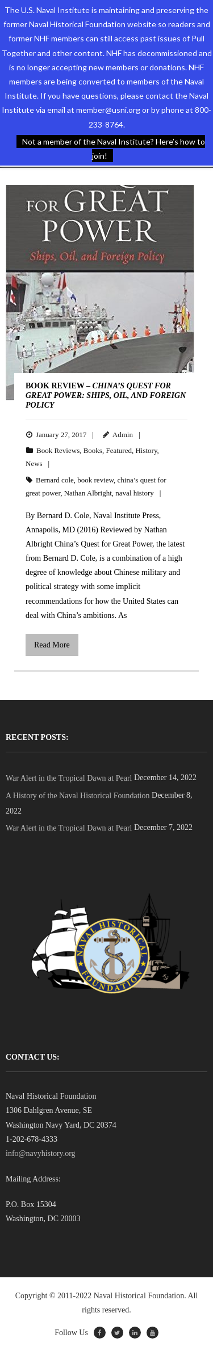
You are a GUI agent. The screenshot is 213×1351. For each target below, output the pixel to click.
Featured (118, 450)
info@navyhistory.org (41, 1153)
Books (92, 450)
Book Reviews (58, 450)
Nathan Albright (88, 493)
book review (95, 480)
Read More (52, 645)
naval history (134, 493)
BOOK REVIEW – (106, 395)
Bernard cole (55, 480)
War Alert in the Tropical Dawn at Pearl (69, 778)
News (34, 463)
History (146, 450)
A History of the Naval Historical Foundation (78, 795)
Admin (122, 434)
